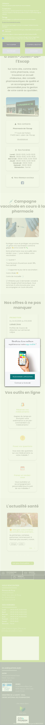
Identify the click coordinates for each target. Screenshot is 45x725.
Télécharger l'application (23, 377)
